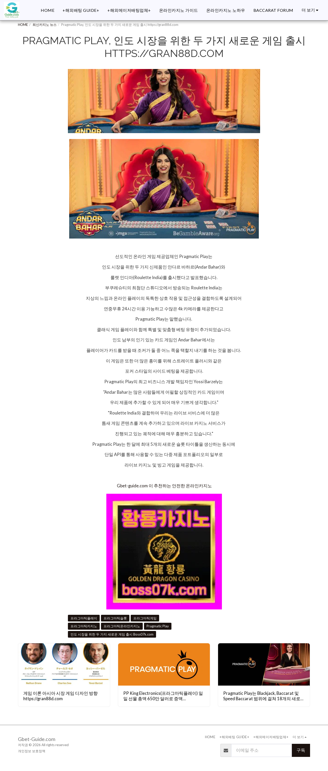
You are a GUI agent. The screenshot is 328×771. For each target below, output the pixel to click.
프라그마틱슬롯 (115, 618)
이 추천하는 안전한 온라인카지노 (180, 485)
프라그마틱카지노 (83, 626)
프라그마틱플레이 (83, 618)
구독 (300, 750)
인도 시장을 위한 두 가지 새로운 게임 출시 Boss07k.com (111, 634)
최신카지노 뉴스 (45, 25)
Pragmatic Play (158, 626)
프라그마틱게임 (145, 618)
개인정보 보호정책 (31, 751)
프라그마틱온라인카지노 (122, 626)
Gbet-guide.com (132, 485)
